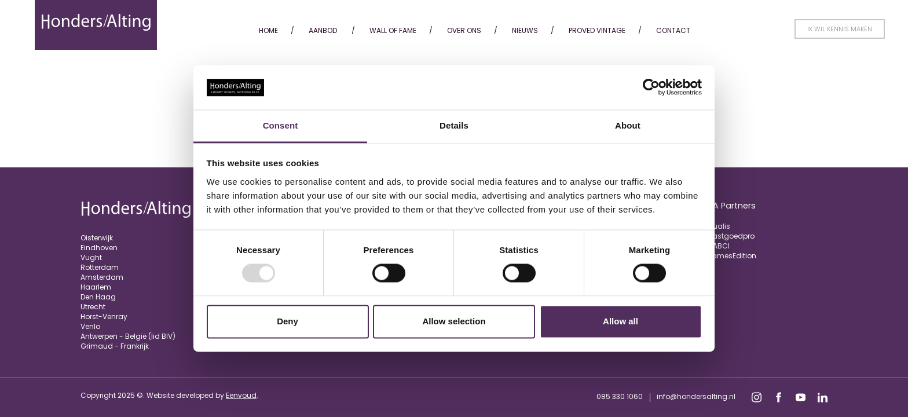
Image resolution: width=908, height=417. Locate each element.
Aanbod (323, 30)
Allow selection (453, 321)
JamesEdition (732, 256)
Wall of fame (392, 30)
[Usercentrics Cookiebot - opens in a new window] (651, 87)
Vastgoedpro (731, 236)
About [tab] (627, 125)
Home (268, 30)
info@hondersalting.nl (696, 396)
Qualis (719, 226)
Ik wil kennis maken (839, 29)
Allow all (620, 321)
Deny (287, 321)
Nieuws (525, 30)
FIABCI (719, 246)
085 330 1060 (619, 396)
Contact (673, 30)
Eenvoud (241, 395)
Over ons (464, 30)
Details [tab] (454, 125)
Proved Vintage (597, 30)
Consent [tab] (280, 125)
